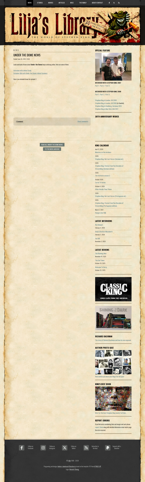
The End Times (99, 260)
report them (99, 427)
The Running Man (100, 253)
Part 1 (97, 86)
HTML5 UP (97, 466)
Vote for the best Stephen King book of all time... (111, 413)
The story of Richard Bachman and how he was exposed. (113, 340)
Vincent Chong (74, 469)
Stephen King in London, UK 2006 (106, 100)
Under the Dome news (26, 55)
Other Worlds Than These (103, 189)
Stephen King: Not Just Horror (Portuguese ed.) (110, 196)
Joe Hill (97, 238)
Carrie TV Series (100, 182)
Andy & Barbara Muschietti (103, 231)
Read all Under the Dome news (52, 144)
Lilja (69, 460)
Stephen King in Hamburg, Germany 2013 (108, 106)
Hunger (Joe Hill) (100, 213)
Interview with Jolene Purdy (22, 70)
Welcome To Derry (101, 267)
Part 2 (102, 86)
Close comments (82, 121)
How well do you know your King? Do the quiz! (109, 376)
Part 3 (107, 86)
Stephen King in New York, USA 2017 (106, 109)
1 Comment (19, 121)
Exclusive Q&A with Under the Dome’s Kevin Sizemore (30, 73)
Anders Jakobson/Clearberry (67, 466)
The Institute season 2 (102, 175)
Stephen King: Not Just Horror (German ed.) (109, 159)
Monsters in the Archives (103, 152)
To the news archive (52, 149)
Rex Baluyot (99, 225)
